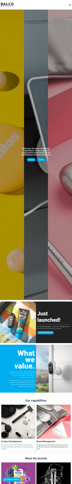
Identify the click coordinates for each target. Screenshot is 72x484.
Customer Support (13, 479)
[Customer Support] (5, 480)
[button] (70, 5)
